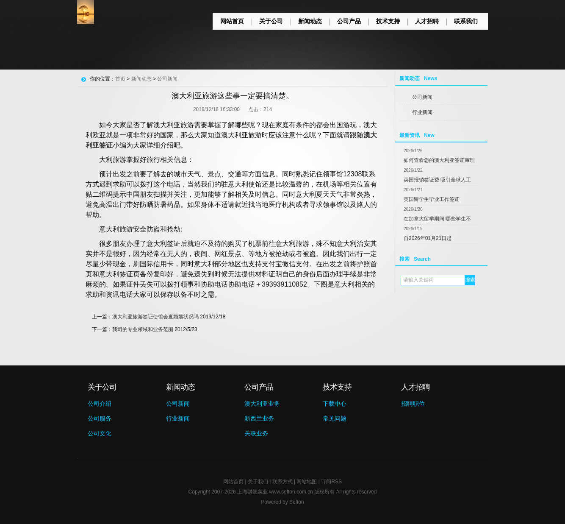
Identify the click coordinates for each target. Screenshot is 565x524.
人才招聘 (427, 21)
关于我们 (258, 482)
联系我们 (466, 21)
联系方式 (282, 482)
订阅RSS (331, 482)
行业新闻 (422, 112)
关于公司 (271, 21)
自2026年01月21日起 (427, 238)
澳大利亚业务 (262, 403)
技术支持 (388, 21)
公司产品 (349, 21)
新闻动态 (310, 21)
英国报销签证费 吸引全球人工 (437, 180)
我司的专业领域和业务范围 (142, 329)
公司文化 (99, 433)
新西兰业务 (259, 418)
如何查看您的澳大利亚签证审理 (439, 160)
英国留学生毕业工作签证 (432, 199)
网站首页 (232, 21)
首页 (120, 79)
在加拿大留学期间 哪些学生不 (437, 219)
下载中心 (334, 403)
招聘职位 (413, 403)
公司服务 (99, 418)
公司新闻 (422, 97)
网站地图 (306, 482)
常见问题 (334, 418)
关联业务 (256, 433)
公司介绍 (99, 403)
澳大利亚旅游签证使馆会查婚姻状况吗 (155, 317)
